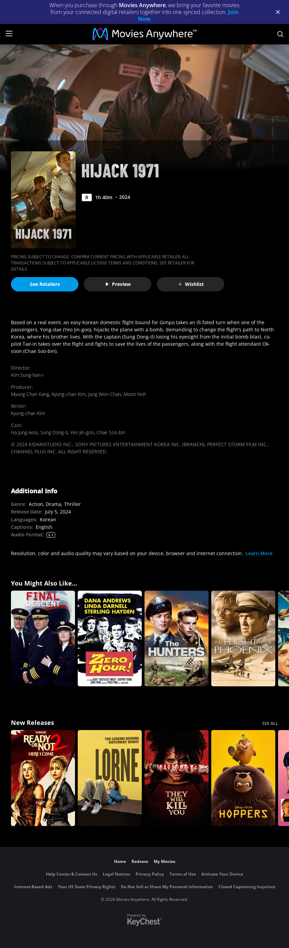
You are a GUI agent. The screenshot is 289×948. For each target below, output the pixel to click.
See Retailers (45, 284)
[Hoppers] (243, 778)
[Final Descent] (43, 639)
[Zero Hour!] (110, 639)
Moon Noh (135, 394)
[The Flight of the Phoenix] (243, 639)
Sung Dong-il (53, 432)
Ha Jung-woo (24, 432)
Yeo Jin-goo (82, 432)
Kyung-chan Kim (69, 394)
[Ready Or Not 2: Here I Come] (43, 778)
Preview (118, 284)
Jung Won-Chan (104, 394)
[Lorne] (110, 778)
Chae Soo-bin (111, 432)
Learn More (259, 553)
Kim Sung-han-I (27, 375)
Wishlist (191, 284)
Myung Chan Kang (30, 394)
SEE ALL (270, 723)
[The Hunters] (176, 639)
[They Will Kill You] (176, 778)
